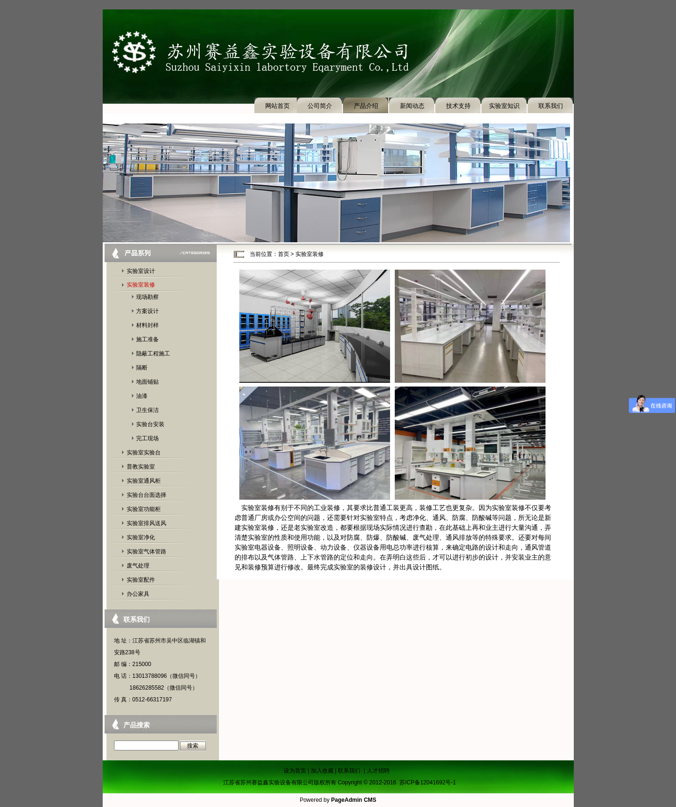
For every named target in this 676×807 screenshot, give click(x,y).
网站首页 (277, 105)
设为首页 (295, 770)
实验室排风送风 (146, 523)
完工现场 (147, 438)
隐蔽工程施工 (153, 353)
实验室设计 (141, 271)
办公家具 (138, 594)
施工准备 (147, 339)
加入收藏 (322, 770)
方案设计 (147, 311)
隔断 (141, 367)
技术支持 (458, 105)
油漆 (141, 396)
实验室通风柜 (144, 481)
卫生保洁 (147, 410)
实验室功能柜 (144, 509)
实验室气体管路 (146, 551)
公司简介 (320, 105)
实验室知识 (504, 105)
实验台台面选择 (146, 495)
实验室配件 (141, 579)
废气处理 (138, 565)
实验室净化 (141, 537)
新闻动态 (412, 105)
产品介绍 (366, 105)
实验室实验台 (144, 452)
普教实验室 (141, 466)
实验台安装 (150, 424)
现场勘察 (147, 297)
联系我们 (550, 105)
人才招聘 (378, 770)
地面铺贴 (147, 382)
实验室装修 (141, 284)
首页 (283, 254)
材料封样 (147, 325)
